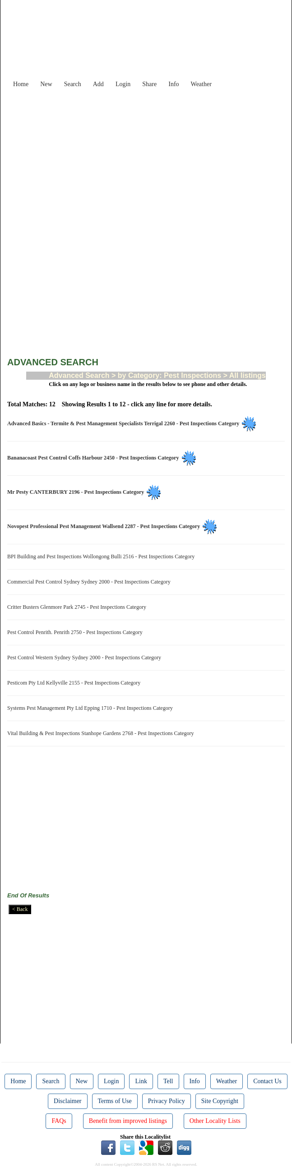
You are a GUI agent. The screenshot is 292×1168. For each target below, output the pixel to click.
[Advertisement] (153, 155)
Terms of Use (115, 1101)
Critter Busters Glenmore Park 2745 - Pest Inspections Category (78, 607)
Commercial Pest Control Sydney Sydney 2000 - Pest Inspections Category (90, 582)
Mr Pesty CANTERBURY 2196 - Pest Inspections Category (77, 492)
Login (123, 84)
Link (141, 1081)
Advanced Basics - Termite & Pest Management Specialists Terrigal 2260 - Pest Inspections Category (124, 423)
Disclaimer (67, 1101)
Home (20, 84)
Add (98, 84)
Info (173, 84)
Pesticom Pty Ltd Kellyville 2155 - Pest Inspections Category (75, 683)
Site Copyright (219, 1101)
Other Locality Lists (215, 1120)
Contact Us (267, 1081)
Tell (168, 1081)
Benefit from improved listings (128, 1120)
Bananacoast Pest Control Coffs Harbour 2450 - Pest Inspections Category (94, 458)
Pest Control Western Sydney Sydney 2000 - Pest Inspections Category (85, 657)
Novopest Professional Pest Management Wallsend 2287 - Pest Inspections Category (105, 526)
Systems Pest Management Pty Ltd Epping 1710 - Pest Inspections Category (91, 708)
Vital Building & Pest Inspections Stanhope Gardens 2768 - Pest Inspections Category (102, 733)
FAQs (58, 1120)
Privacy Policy (166, 1101)
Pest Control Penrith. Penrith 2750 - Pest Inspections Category (76, 632)
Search (72, 84)
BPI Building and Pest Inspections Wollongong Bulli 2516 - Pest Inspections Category (102, 556)
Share (149, 84)
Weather (201, 84)
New (46, 84)
